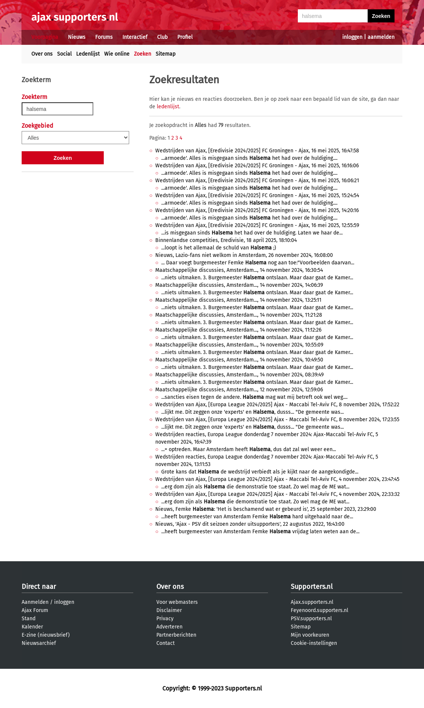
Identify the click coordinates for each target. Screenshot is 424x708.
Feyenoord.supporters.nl (319, 610)
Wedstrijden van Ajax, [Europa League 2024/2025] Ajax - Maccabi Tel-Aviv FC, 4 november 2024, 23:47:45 (277, 479)
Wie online (117, 54)
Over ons (42, 54)
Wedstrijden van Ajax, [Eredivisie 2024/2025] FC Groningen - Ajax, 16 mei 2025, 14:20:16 (257, 210)
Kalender (32, 627)
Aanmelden (35, 602)
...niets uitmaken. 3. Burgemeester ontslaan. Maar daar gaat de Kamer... (257, 277)
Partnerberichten (176, 635)
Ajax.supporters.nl (312, 602)
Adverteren (169, 627)
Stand (28, 618)
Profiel (185, 37)
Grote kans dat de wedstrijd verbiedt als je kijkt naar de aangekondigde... (259, 472)
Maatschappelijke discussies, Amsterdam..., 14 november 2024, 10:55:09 (239, 345)
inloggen (352, 37)
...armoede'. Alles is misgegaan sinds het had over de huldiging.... (249, 158)
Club (162, 37)
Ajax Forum (35, 610)
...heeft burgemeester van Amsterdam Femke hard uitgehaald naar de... (257, 516)
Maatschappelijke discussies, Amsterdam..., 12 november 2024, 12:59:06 (239, 389)
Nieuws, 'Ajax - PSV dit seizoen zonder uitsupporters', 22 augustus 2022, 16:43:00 (249, 524)
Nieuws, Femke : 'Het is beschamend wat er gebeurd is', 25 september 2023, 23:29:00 (265, 509)
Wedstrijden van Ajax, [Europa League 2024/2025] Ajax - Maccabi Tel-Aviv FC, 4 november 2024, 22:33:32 (277, 494)
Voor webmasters (177, 602)
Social (64, 54)
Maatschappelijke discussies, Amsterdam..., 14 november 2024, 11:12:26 (238, 330)
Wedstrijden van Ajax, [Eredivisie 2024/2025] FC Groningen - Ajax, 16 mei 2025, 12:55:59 (257, 225)
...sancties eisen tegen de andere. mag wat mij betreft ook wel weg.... (254, 397)
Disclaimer (169, 610)
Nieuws (76, 37)
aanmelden (381, 37)
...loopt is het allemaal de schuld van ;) (218, 248)
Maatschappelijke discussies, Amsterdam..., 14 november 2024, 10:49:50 (239, 360)
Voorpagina (44, 37)
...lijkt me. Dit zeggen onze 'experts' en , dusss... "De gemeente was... (252, 412)
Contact (165, 643)
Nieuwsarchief (39, 643)
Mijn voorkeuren (310, 635)
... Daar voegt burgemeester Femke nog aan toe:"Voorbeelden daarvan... (257, 263)
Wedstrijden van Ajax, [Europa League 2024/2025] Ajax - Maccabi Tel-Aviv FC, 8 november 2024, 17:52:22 (277, 404)
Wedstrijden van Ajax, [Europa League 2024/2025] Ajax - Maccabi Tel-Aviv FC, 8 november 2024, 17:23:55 (277, 419)
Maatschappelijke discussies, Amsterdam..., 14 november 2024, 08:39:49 (239, 375)
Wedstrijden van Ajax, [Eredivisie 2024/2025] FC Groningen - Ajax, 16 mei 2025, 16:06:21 (257, 180)
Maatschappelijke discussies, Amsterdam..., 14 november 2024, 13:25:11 (238, 300)
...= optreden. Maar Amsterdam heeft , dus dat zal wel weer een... (248, 449)
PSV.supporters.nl (311, 618)
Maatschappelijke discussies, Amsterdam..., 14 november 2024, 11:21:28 (238, 315)
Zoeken (142, 54)
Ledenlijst (88, 54)
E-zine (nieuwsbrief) (46, 635)
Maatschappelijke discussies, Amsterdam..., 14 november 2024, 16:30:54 (239, 270)
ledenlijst (168, 106)
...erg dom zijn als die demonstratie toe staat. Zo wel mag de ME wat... (255, 487)
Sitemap (165, 54)
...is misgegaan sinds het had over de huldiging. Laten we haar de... (252, 233)
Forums (104, 37)
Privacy (165, 618)
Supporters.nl (312, 587)
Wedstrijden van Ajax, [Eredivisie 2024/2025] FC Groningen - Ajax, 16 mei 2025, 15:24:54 (257, 195)
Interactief (134, 37)
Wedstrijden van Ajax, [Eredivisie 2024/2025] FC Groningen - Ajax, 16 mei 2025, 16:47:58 (257, 151)
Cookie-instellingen (314, 643)
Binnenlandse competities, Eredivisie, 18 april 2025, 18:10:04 (226, 240)
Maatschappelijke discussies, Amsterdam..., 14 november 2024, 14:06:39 (239, 285)
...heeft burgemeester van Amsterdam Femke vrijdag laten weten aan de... (260, 531)
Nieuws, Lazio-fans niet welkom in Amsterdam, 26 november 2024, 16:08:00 (244, 255)
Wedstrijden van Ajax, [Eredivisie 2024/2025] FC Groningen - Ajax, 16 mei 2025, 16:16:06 (257, 165)
